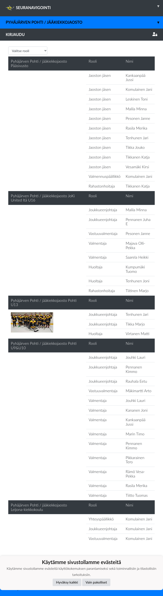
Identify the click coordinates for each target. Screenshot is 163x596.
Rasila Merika (136, 128)
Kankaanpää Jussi (135, 77)
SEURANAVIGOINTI (84, 6)
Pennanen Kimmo (134, 369)
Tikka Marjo (135, 324)
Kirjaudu (81, 34)
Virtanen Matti (137, 333)
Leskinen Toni (137, 99)
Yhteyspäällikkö (101, 519)
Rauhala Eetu (136, 381)
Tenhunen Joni (137, 281)
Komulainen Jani (139, 89)
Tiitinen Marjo (137, 290)
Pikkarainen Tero (135, 459)
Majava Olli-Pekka (135, 245)
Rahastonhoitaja (102, 186)
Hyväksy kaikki (67, 582)
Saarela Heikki (137, 257)
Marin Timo (135, 434)
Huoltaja (96, 267)
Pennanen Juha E (138, 221)
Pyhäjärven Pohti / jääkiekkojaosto (84, 22)
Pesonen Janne (138, 118)
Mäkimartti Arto (138, 390)
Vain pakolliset (96, 582)
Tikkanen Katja (138, 157)
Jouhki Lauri (135, 357)
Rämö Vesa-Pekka (135, 473)
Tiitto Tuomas (137, 495)
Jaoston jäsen (100, 75)
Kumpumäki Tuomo (135, 269)
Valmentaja (98, 243)
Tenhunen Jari (137, 137)
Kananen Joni (137, 410)
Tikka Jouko (135, 147)
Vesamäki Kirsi (137, 166)
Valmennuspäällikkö (105, 176)
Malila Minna (136, 108)
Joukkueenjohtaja (103, 209)
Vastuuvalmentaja (103, 233)
